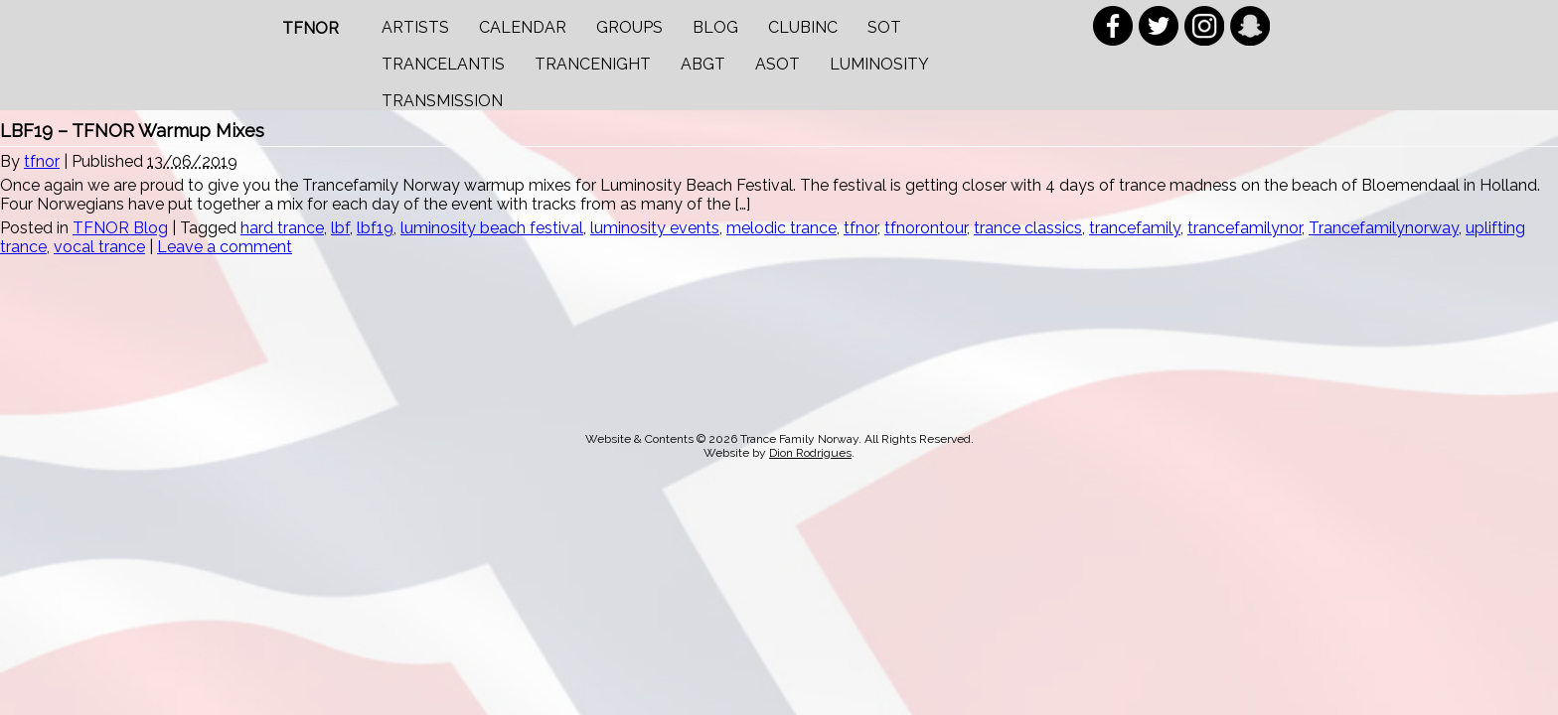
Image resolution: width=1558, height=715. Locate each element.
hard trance (282, 227)
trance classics (1028, 227)
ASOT (777, 64)
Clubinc (803, 27)
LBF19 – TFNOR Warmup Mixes (132, 130)
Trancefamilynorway (1384, 227)
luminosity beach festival (491, 227)
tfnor (42, 161)
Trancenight (593, 64)
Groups (629, 27)
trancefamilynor (1244, 227)
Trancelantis (443, 64)
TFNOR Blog (120, 227)
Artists (415, 27)
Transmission (442, 100)
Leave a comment (224, 246)
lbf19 (375, 227)
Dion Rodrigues (810, 453)
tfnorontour (925, 227)
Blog (715, 27)
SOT (884, 27)
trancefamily (1134, 227)
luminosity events (654, 227)
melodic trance (781, 227)
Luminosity (879, 64)
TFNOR (310, 28)
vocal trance (99, 246)
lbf (340, 227)
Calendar (522, 27)
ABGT (703, 64)
